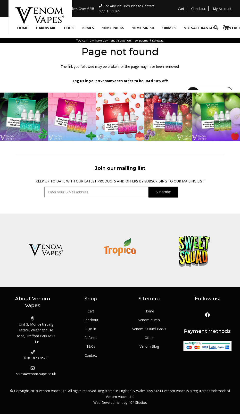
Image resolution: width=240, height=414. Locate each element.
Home (149, 311)
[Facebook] (207, 315)
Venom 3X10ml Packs (149, 329)
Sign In (91, 329)
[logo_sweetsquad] (194, 250)
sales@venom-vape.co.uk (36, 373)
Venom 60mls (149, 320)
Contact (91, 355)
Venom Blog (149, 346)
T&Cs (90, 346)
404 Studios (137, 402)
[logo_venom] (45, 250)
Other (149, 337)
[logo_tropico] (120, 250)
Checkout (90, 320)
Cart (91, 311)
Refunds (90, 337)
